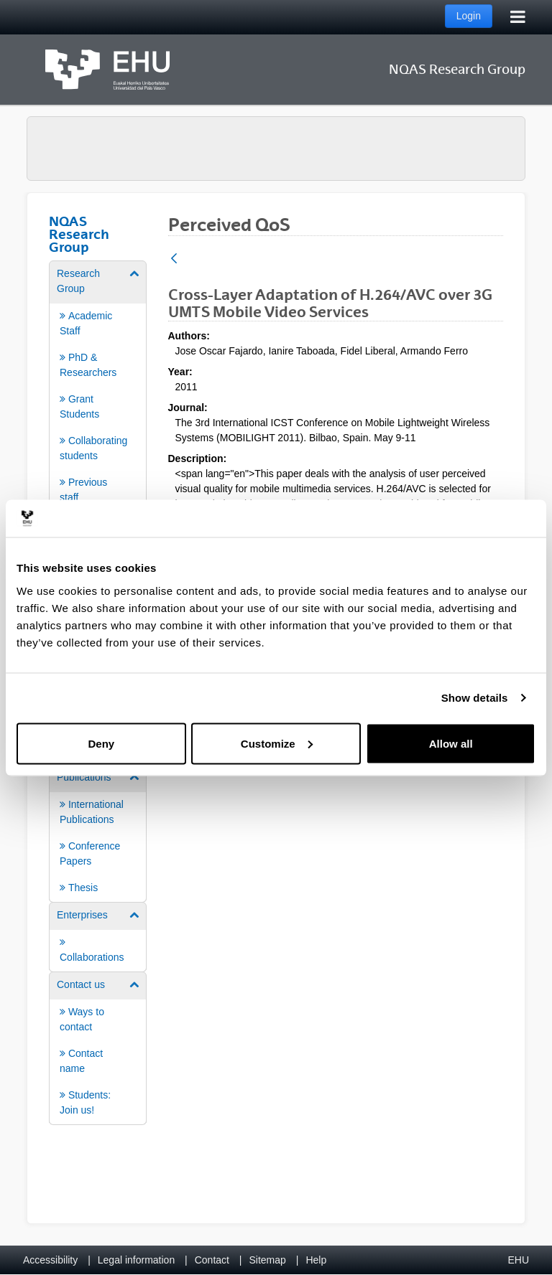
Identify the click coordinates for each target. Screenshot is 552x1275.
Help (315, 1260)
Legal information (136, 1260)
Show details (474, 698)
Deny (101, 743)
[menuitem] (98, 385)
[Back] (174, 259)
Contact (212, 1260)
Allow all (451, 743)
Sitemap (267, 1260)
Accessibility (50, 1260)
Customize (277, 743)
